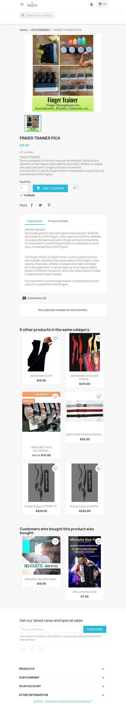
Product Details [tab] (58, 221)
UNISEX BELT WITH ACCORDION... (41, 449)
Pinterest (49, 205)
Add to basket (50, 188)
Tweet (40, 205)
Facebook (22, 649)
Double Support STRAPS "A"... (41, 506)
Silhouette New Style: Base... (41, 579)
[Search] (37, 15)
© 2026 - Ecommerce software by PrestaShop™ (63, 701)
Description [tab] (34, 221)
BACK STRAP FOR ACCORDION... (84, 434)
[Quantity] (24, 188)
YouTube (32, 649)
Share (31, 205)
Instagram (41, 649)
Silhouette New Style (85, 591)
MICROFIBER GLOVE (41, 375)
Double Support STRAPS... (85, 506)
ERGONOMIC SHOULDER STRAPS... (85, 377)
